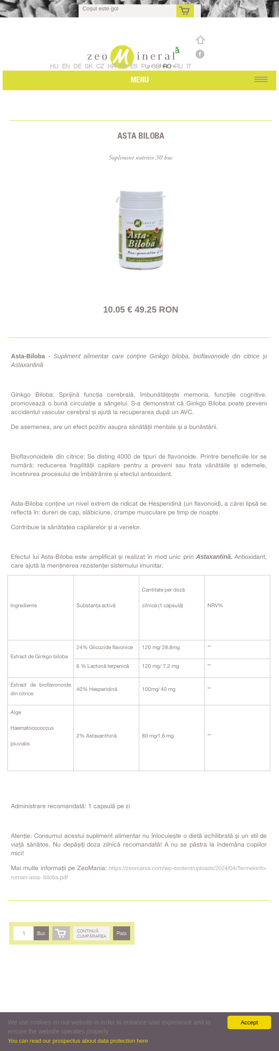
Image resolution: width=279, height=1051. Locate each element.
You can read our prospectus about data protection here (78, 1040)
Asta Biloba (140, 135)
